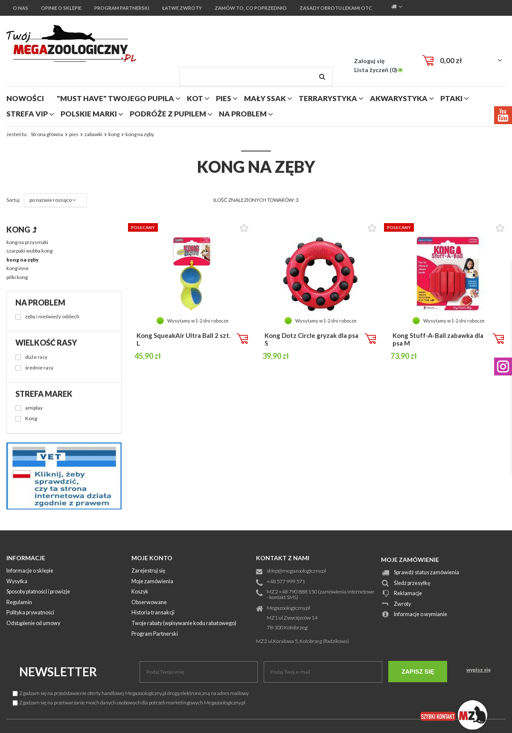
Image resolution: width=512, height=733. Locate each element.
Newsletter (58, 671)
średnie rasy (39, 368)
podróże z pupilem (168, 113)
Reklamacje (408, 593)
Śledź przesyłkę (412, 583)
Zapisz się (417, 671)
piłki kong (17, 277)
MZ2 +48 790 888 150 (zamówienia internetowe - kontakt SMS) (320, 594)
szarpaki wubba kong (29, 250)
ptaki (451, 98)
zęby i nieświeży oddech (52, 317)
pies (223, 98)
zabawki (93, 134)
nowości (25, 98)
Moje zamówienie (410, 559)
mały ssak (265, 98)
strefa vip (27, 113)
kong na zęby (22, 259)
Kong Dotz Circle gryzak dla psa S (311, 339)
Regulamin (19, 602)
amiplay (34, 408)
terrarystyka (328, 98)
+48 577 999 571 (286, 582)
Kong (31, 419)
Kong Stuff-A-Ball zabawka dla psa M (438, 339)
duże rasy (36, 357)
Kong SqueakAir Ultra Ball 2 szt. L (183, 339)
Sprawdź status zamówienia (426, 573)
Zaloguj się (369, 60)
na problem (243, 113)
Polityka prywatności (30, 613)
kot (195, 98)
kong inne (17, 268)
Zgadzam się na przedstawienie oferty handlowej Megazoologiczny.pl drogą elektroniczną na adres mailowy (131, 693)
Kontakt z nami (282, 557)
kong (113, 134)
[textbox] (256, 76)
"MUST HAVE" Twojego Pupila (115, 98)
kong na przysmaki (27, 242)
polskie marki (89, 113)
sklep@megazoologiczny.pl (296, 571)
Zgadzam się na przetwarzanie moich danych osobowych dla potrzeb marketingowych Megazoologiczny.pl (129, 702)
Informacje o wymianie (420, 614)
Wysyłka (16, 582)
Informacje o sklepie (29, 571)
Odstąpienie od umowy (33, 623)
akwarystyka (399, 98)
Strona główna (47, 134)
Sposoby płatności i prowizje (38, 592)
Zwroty (402, 604)
